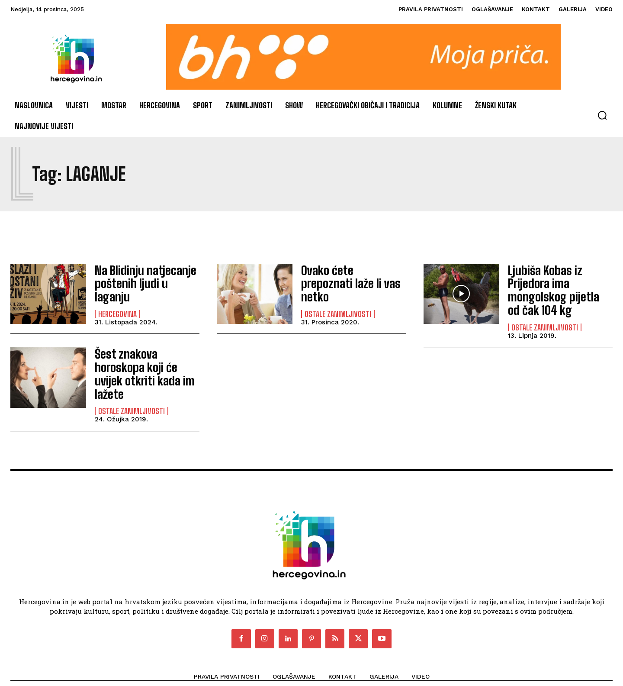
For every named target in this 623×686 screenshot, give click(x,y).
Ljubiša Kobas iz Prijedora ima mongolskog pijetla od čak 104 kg (559, 283)
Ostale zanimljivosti (338, 305)
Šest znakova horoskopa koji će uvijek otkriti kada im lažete (145, 361)
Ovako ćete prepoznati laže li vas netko (347, 282)
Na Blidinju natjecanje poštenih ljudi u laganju (142, 282)
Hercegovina (117, 305)
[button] (602, 115)
